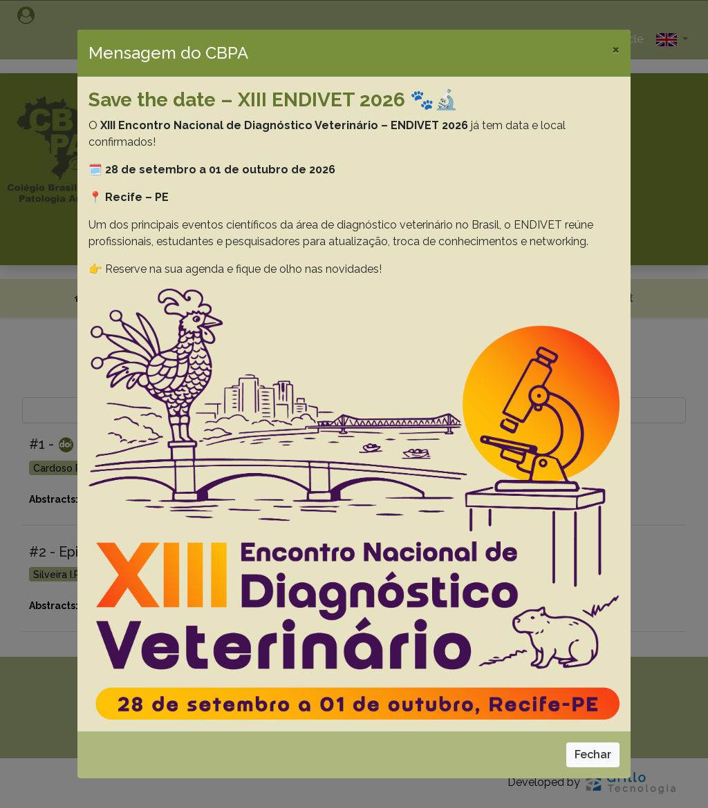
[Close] (616, 49)
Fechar (593, 754)
